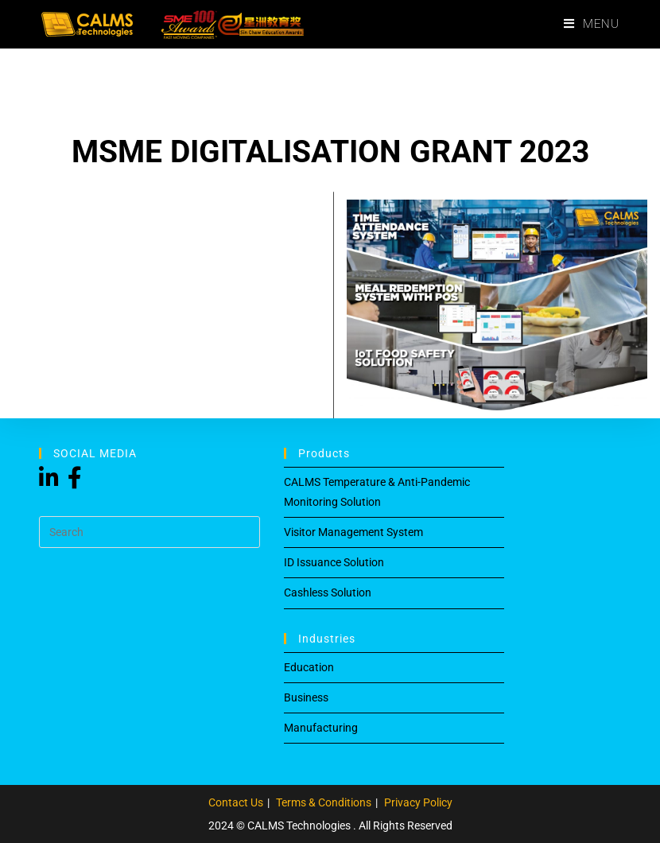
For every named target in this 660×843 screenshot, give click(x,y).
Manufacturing (321, 727)
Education (309, 667)
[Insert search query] (149, 532)
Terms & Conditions (323, 802)
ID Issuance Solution (334, 562)
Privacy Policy (418, 802)
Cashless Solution (327, 592)
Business (306, 697)
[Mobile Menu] (591, 24)
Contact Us (235, 802)
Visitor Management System (353, 532)
